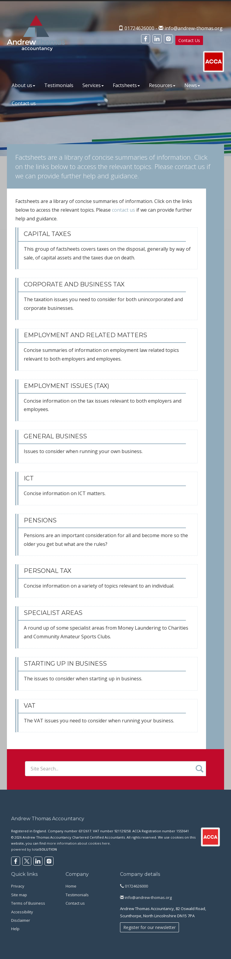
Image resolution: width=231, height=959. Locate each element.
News (192, 85)
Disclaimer (20, 920)
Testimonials (58, 85)
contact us (190, 166)
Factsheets (126, 85)
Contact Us (189, 40)
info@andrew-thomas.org (194, 28)
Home (71, 886)
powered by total (34, 849)
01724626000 (134, 886)
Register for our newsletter (149, 927)
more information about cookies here (78, 843)
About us (23, 85)
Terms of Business (28, 903)
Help (15, 928)
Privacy (17, 886)
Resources (162, 85)
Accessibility (22, 912)
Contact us (24, 103)
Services (93, 85)
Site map (19, 894)
